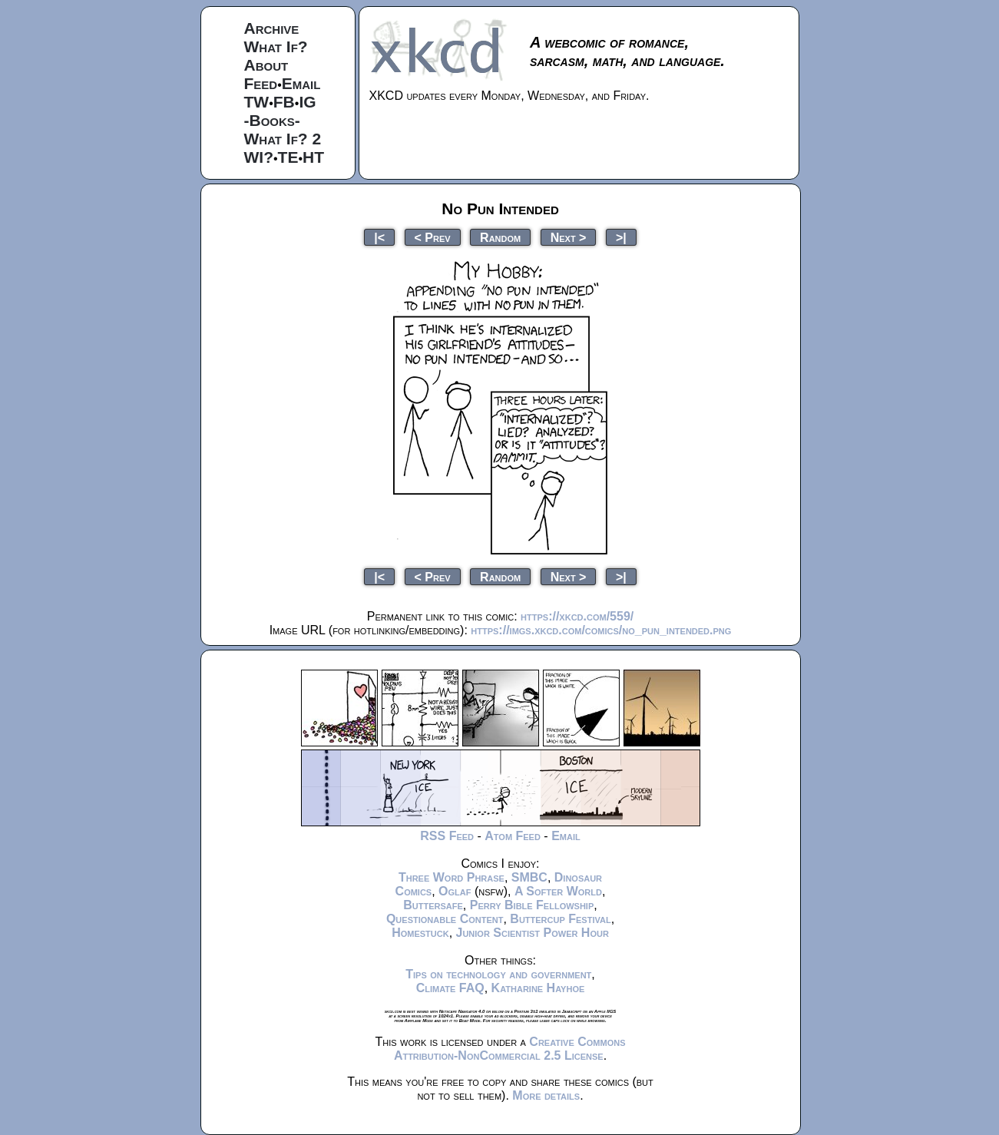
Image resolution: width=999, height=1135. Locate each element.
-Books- (272, 120)
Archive (271, 28)
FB (284, 102)
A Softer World (558, 891)
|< (379, 236)
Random (500, 236)
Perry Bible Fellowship (532, 905)
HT (313, 157)
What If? (276, 46)
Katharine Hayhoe (538, 987)
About (266, 65)
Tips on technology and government (498, 974)
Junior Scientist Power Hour (532, 932)
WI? (258, 157)
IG (307, 102)
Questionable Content (445, 918)
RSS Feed (447, 835)
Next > (569, 236)
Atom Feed (513, 835)
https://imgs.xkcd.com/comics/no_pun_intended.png (601, 630)
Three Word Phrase (451, 877)
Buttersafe (433, 905)
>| (621, 236)
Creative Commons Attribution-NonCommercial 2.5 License (510, 1048)
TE (288, 157)
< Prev (433, 236)
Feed (261, 83)
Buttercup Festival (560, 918)
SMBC (529, 877)
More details (546, 1095)
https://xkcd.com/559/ (577, 616)
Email (301, 83)
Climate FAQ (450, 987)
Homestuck (420, 932)
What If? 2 (283, 138)
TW (257, 102)
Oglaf (454, 891)
